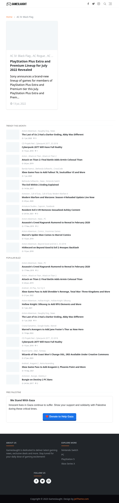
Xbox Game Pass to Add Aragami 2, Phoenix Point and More (54, 366)
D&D (36, 350)
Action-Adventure (29, 131)
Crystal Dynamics (29, 325)
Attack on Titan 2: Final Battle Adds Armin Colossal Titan (52, 159)
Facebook (50, 206)
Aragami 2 (34, 363)
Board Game (27, 350)
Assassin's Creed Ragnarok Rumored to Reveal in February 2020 (56, 222)
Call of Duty (36, 193)
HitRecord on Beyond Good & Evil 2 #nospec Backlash (50, 247)
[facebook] (88, 4)
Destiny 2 (42, 376)
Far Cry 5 (41, 288)
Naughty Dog (43, 131)
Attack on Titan (35, 156)
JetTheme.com (81, 498)
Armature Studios (29, 206)
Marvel (53, 325)
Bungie (34, 376)
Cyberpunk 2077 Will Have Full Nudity (42, 147)
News (52, 131)
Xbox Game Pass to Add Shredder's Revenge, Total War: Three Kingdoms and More (66, 291)
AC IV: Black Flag (20, 56)
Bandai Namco (28, 168)
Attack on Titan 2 (49, 156)
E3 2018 (54, 143)
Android (25, 288)
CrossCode (58, 168)
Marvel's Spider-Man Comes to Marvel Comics (46, 234)
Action (25, 156)
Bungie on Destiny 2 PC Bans (37, 379)
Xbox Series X (68, 463)
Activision (26, 193)
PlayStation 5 (68, 459)
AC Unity (52, 56)
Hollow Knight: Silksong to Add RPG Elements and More (51, 304)
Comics (41, 231)
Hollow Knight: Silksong (61, 300)
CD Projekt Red (28, 143)
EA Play (33, 288)
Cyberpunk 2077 (43, 143)
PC (45, 219)
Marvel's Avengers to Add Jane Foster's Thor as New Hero (53, 329)
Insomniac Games (52, 231)
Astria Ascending (47, 363)
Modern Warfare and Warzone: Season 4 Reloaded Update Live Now (58, 197)
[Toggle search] (105, 4)
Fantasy (42, 350)
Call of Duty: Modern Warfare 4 (55, 193)
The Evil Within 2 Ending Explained (40, 184)
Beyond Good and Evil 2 (48, 244)
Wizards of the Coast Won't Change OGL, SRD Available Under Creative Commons (65, 354)
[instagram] (98, 4)
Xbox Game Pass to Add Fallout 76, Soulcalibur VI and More (53, 172)
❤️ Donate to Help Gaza (59, 416)
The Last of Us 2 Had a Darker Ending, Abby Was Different (53, 134)
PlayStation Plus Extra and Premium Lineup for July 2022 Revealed (30, 65)
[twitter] (93, 4)
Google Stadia (43, 325)
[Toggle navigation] (110, 3)
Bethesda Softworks (44, 168)
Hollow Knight (44, 300)
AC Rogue (39, 56)
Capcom (41, 206)
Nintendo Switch (53, 181)
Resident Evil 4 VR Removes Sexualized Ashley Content (51, 209)
